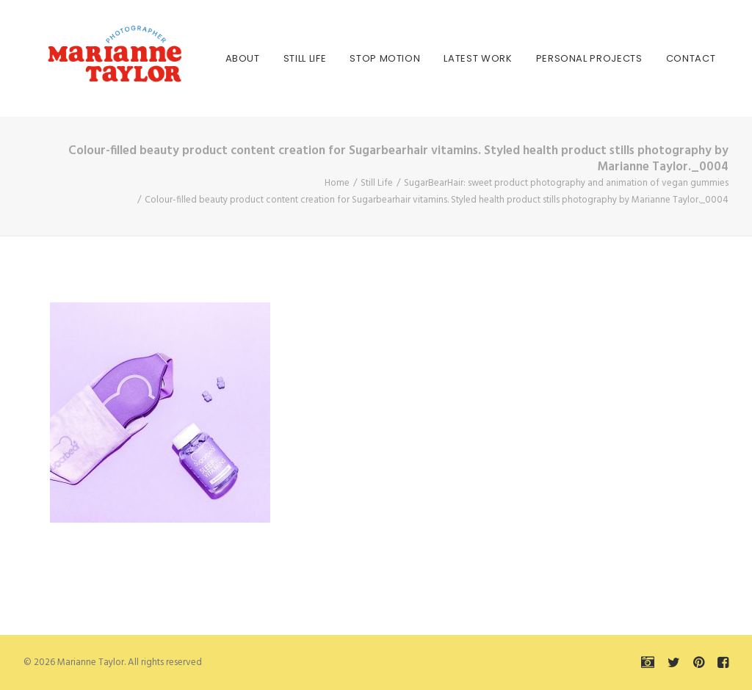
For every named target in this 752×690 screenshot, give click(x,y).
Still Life (270, 58)
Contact (656, 58)
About (207, 58)
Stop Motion (350, 58)
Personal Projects (554, 58)
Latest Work (443, 58)
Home (337, 183)
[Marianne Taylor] (93, 58)
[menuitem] (207, 58)
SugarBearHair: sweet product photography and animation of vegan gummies (566, 183)
